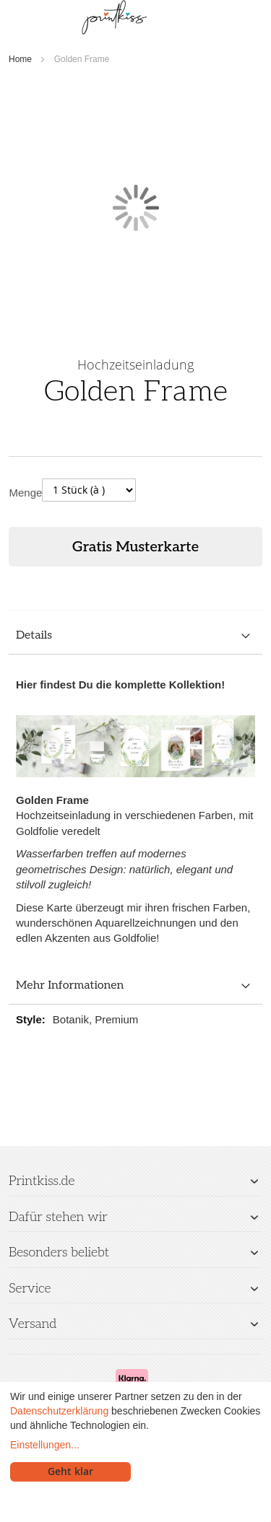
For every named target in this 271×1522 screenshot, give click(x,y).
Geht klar (70, 1471)
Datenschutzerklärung (59, 1411)
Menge (26, 492)
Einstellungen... (44, 1445)
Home (20, 59)
